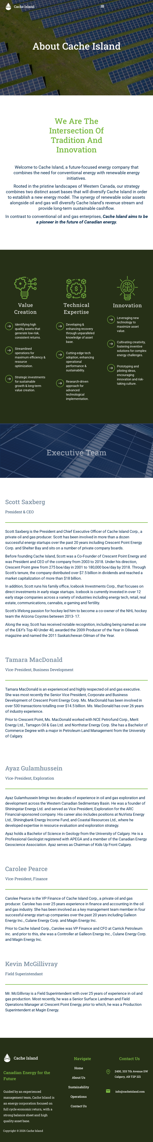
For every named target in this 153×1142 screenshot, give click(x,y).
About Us (78, 1077)
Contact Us (79, 1106)
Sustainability (78, 1087)
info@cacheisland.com (130, 1091)
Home (78, 1068)
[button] (102, 6)
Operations (79, 1096)
